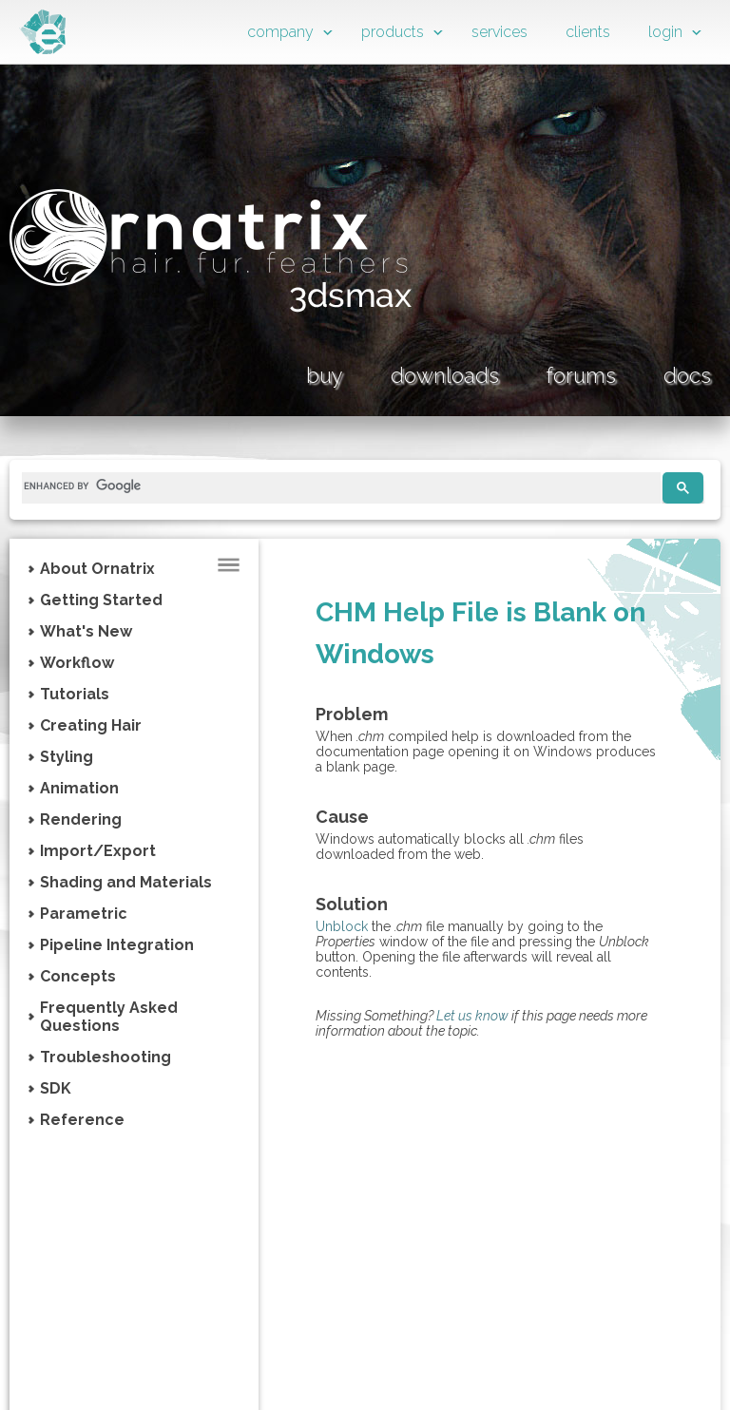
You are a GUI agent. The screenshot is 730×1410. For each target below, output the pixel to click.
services (499, 32)
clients (588, 32)
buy (324, 375)
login (665, 32)
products (392, 32)
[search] (334, 485)
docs (687, 375)
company (280, 32)
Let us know (472, 1015)
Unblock (342, 926)
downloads (445, 375)
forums (581, 375)
